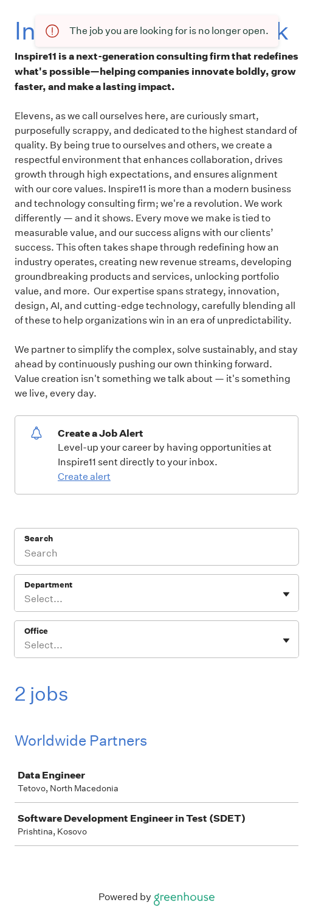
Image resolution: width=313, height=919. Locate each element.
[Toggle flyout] (286, 594)
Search (38, 538)
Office (36, 631)
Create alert (84, 476)
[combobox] (25, 599)
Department (48, 585)
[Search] (156, 554)
